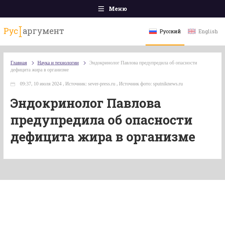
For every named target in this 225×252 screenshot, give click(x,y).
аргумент (33, 31)
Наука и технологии (58, 62)
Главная (18, 62)
